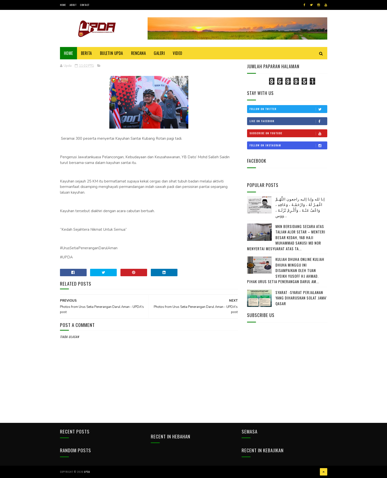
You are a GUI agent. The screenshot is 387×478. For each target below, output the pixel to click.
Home (63, 5)
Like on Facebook (288, 121)
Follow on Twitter (288, 109)
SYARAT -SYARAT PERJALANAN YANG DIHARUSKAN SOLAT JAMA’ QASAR (301, 298)
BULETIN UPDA (111, 53)
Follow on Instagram (288, 145)
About (73, 5)
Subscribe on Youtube (288, 133)
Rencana (138, 53)
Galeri (159, 53)
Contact (84, 5)
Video (177, 53)
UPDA (87, 472)
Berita (86, 53)
